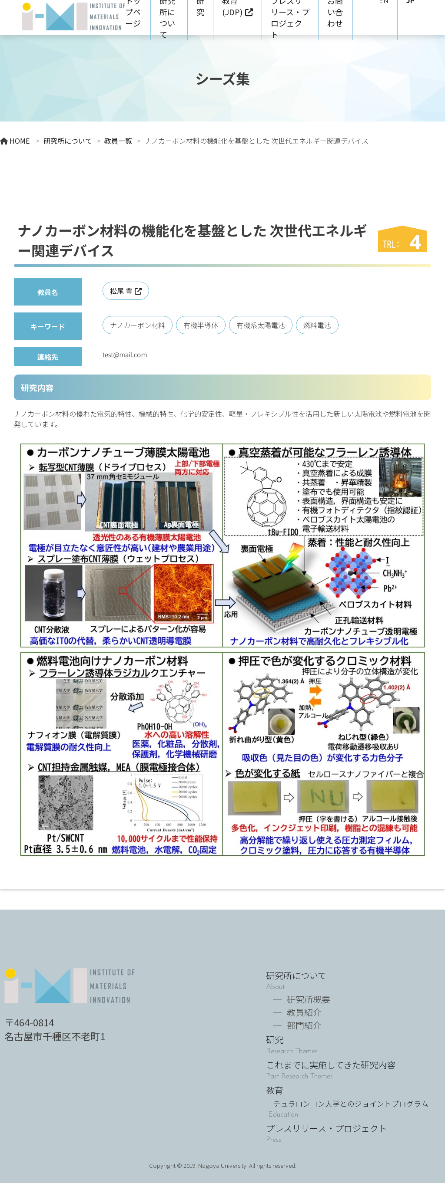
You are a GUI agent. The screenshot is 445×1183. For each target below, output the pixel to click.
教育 (347, 1096)
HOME (20, 140)
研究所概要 (308, 999)
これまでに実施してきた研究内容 (330, 1064)
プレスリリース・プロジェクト (326, 1128)
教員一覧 (118, 140)
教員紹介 (304, 1012)
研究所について (67, 140)
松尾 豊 (121, 291)
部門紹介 (304, 1025)
